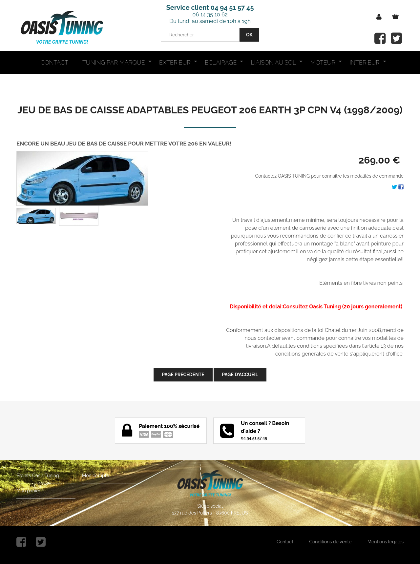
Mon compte (95, 475)
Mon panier (28, 490)
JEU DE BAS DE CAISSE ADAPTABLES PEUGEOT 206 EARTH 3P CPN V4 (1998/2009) (209, 110)
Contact (285, 541)
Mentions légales (386, 541)
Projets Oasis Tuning (37, 475)
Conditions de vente (330, 541)
